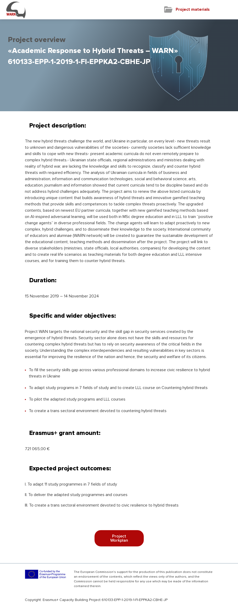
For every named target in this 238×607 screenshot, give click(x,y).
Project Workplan (119, 538)
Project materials (193, 9)
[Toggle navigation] (229, 9)
